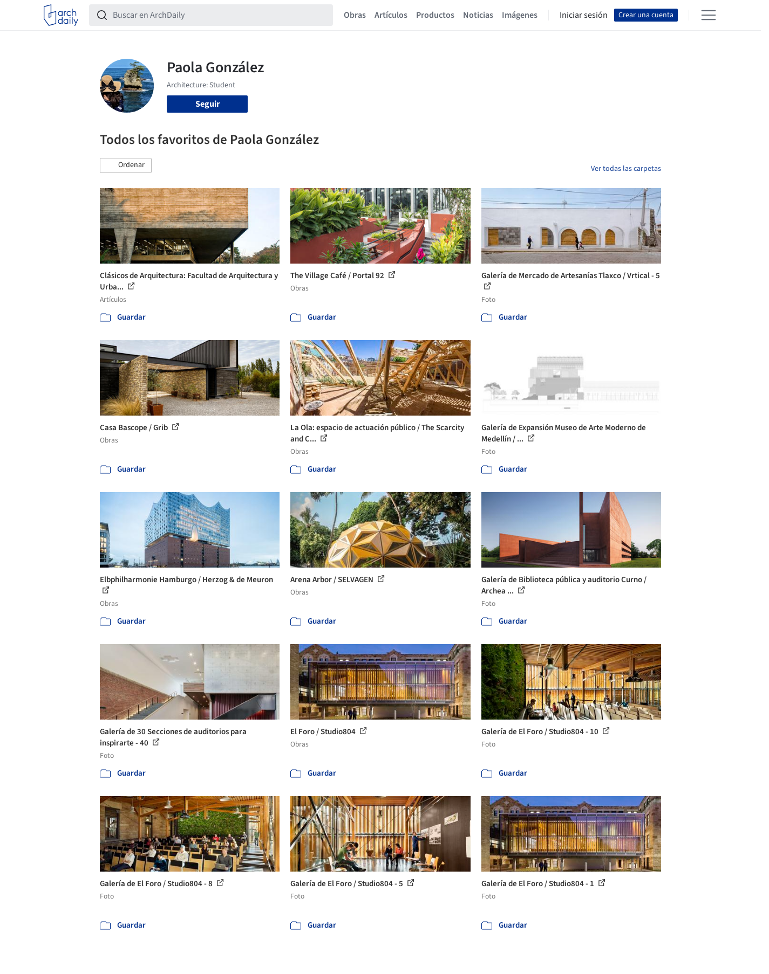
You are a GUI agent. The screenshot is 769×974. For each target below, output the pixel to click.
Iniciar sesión (584, 15)
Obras (355, 15)
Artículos (391, 15)
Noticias (478, 15)
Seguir (207, 104)
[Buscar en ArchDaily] (219, 15)
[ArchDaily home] (61, 15)
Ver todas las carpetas (626, 168)
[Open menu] (708, 15)
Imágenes (519, 15)
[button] (126, 165)
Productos (435, 15)
